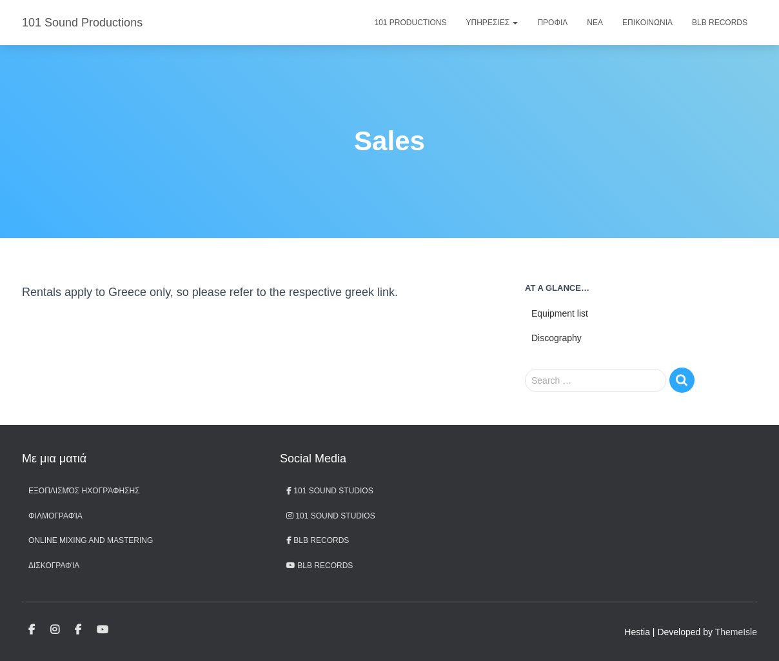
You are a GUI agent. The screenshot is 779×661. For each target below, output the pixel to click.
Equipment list (559, 313)
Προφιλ (552, 22)
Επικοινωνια (647, 22)
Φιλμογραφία (55, 515)
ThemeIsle (736, 632)
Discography (556, 338)
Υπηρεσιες (492, 22)
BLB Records (719, 22)
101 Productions (411, 22)
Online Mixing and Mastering (90, 540)
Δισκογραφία (53, 565)
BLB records (319, 565)
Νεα (595, 22)
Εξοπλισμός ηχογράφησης (84, 490)
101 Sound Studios (329, 490)
